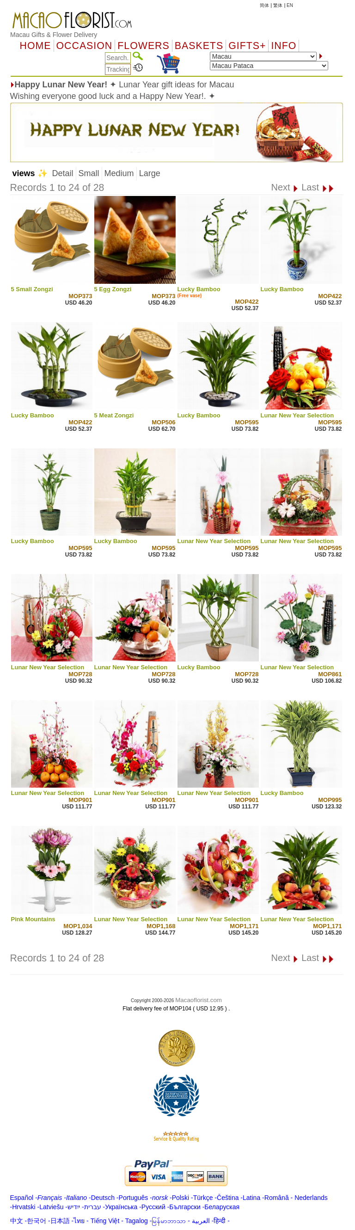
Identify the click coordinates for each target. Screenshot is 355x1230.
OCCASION (84, 45)
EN (290, 5)
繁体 (277, 5)
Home (35, 45)
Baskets (199, 45)
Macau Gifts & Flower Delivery (53, 34)
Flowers (143, 45)
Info (283, 45)
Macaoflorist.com (198, 1000)
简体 (264, 5)
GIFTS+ (247, 45)
